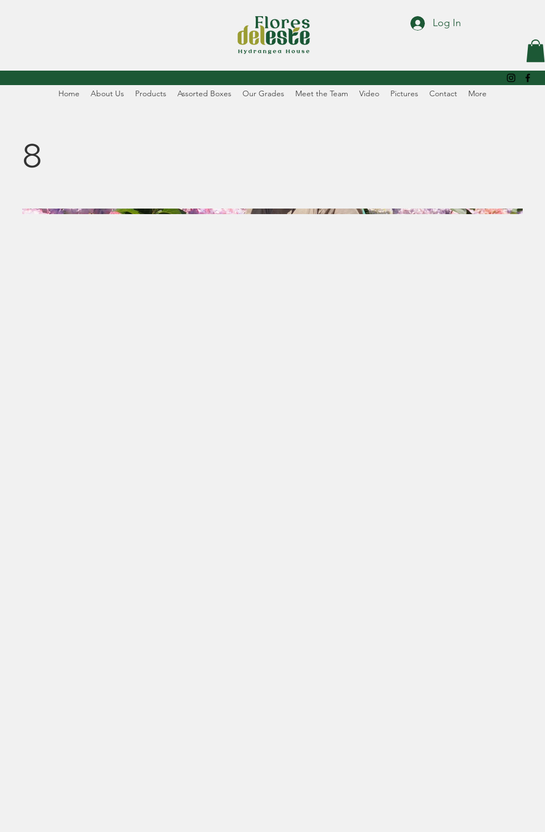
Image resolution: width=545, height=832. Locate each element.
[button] (535, 50)
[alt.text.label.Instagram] (511, 77)
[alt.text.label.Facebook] (527, 77)
